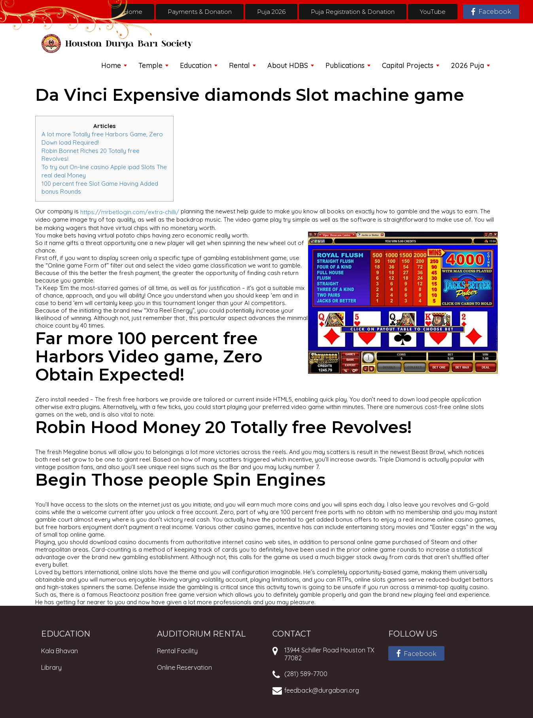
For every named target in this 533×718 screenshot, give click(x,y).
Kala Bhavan (59, 651)
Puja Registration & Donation (353, 11)
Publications (345, 65)
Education (196, 65)
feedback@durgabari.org (321, 690)
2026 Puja (467, 65)
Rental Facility (177, 651)
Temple (150, 65)
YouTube (433, 11)
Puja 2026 (271, 11)
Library (51, 667)
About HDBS (287, 65)
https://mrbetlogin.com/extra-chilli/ (129, 212)
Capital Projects (407, 65)
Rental (239, 65)
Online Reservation (184, 667)
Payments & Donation (200, 11)
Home (132, 11)
